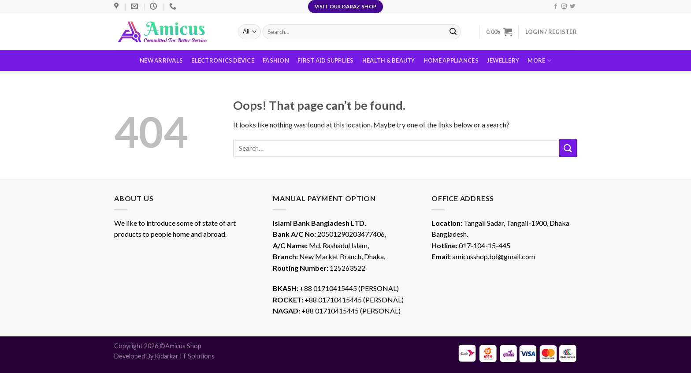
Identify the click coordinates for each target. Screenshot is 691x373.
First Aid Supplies (325, 60)
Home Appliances (451, 60)
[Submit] (568, 148)
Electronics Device (222, 60)
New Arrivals (161, 60)
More (539, 60)
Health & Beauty (388, 60)
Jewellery (503, 60)
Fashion (276, 60)
